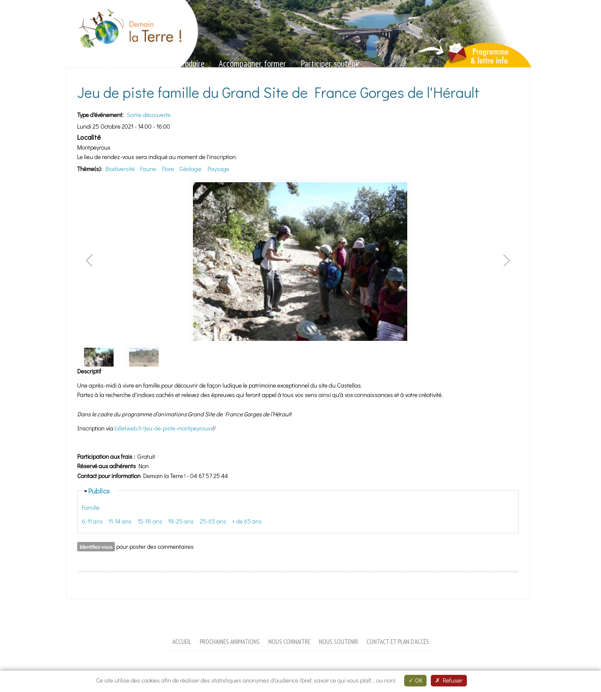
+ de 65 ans (247, 521)
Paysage (218, 169)
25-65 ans (213, 521)
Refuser (449, 680)
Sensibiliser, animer (103, 63)
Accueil (181, 641)
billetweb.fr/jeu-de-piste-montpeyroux (165, 428)
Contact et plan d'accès (398, 641)
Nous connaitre (289, 641)
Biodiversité (120, 169)
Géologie (190, 169)
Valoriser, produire (176, 63)
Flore (168, 169)
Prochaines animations (230, 641)
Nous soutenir (338, 641)
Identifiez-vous (96, 546)
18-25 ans (181, 521)
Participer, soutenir (330, 63)
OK (415, 680)
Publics (99, 490)
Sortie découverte (149, 115)
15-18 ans (150, 521)
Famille (90, 507)
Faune (148, 169)
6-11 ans (92, 521)
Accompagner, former (252, 63)
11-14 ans (120, 521)
